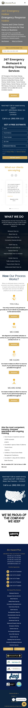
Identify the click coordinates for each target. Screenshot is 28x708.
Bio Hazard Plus (14, 550)
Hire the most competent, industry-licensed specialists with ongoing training (13, 430)
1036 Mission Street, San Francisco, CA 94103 (14, 553)
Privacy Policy (14, 701)
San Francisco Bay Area (19, 220)
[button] (11, 208)
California (9, 222)
